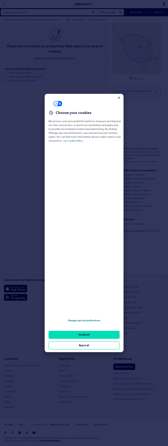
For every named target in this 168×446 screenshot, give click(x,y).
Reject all (84, 345)
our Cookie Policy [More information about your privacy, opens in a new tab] (73, 140)
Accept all (84, 334)
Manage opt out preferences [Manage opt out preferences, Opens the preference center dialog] (84, 320)
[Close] (119, 97)
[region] (84, 223)
